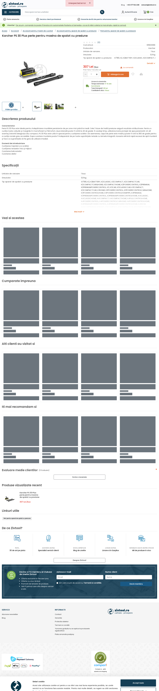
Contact (58, 614)
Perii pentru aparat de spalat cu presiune (17, 518)
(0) (98, 42)
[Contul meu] (129, 12)
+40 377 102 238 (133, 5)
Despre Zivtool (79, 560)
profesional (56, 19)
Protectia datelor (62, 622)
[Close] (90, 3)
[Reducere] (85, 74)
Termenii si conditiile (92, 583)
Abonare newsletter (10, 614)
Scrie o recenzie (79, 477)
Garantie (58, 618)
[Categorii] (11, 12)
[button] (23, 107)
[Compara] (141, 74)
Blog (123, 5)
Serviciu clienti (45, 19)
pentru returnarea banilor (107, 19)
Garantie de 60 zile (88, 19)
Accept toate (138, 671)
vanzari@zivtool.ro (148, 5)
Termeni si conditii (62, 625)
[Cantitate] (91, 74)
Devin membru (136, 584)
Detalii (35, 686)
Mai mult (78, 211)
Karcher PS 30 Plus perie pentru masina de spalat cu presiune (29, 495)
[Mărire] (97, 74)
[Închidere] (155, 25)
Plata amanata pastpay (64, 634)
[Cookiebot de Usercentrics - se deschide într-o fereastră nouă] (16, 686)
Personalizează (138, 679)
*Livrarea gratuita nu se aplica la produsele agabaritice (72, 630)
